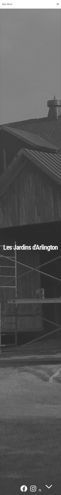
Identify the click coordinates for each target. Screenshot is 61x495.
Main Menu (30, 4)
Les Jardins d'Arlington (30, 247)
